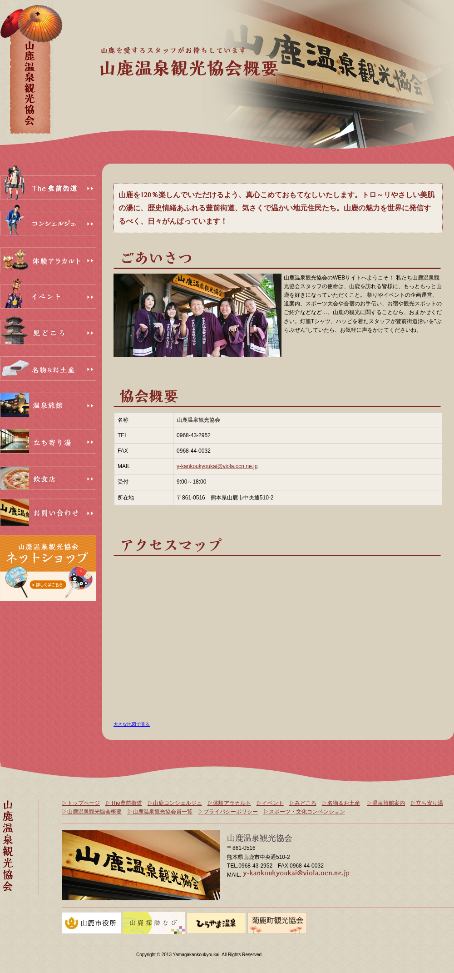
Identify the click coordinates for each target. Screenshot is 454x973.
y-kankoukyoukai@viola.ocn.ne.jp (217, 466)
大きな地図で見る (132, 724)
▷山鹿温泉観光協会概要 (92, 811)
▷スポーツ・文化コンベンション (304, 811)
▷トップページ (81, 803)
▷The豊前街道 (123, 803)
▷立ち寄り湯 (426, 803)
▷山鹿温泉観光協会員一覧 (159, 811)
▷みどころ (302, 803)
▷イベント (270, 803)
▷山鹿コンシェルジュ (175, 803)
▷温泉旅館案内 (386, 803)
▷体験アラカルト (229, 803)
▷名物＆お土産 (341, 803)
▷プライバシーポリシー (228, 811)
